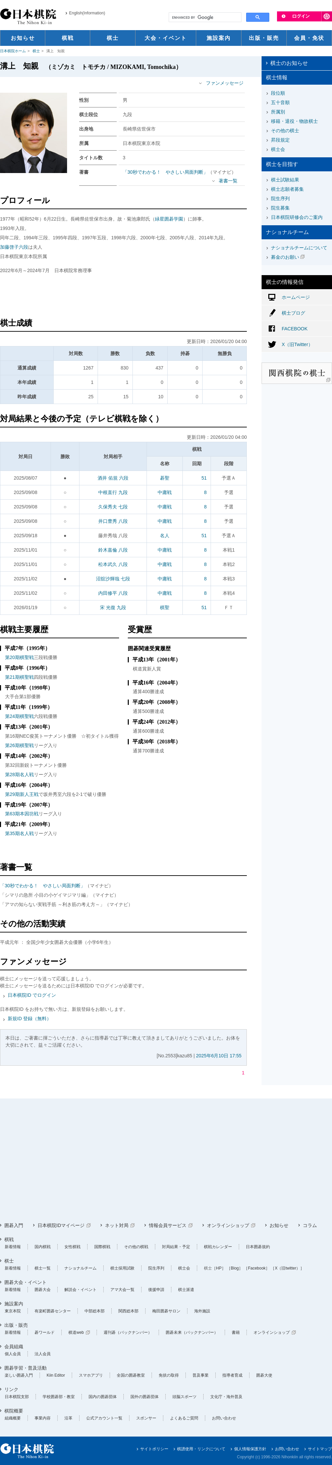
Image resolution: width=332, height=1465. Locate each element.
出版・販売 (16, 1325)
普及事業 (200, 1375)
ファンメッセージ (224, 83)
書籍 (236, 1332)
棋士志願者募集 (287, 189)
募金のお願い (285, 257)
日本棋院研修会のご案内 (297, 217)
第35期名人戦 (19, 833)
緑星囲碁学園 (169, 219)
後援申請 (156, 1289)
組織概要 (13, 1418)
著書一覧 (228, 180)
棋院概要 (13, 1410)
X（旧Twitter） (297, 344)
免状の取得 (169, 1375)
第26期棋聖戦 (19, 745)
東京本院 (13, 1311)
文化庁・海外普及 (226, 1396)
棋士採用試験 (122, 1268)
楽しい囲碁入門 (19, 1375)
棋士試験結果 (285, 179)
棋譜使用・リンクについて (201, 1449)
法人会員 (43, 1354)
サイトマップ (320, 1449)
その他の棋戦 (136, 1246)
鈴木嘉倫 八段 (113, 550)
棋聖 (164, 607)
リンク (11, 1389)
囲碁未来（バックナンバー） (192, 1332)
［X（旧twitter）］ (287, 1268)
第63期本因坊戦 (22, 813)
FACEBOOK (295, 328)
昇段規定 (280, 140)
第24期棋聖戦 (19, 716)
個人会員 (13, 1354)
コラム (310, 1225)
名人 (164, 535)
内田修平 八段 (113, 593)
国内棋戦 (43, 1246)
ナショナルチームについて (299, 247)
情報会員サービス (167, 1225)
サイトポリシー (154, 1449)
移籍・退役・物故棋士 (294, 121)
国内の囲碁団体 (103, 1396)
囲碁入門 (13, 1225)
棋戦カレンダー (218, 1246)
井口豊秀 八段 (113, 521)
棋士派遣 (186, 1289)
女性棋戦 (72, 1246)
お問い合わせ (224, 1418)
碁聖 (164, 478)
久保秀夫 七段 (113, 506)
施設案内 (13, 1303)
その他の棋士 (285, 130)
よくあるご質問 (184, 1418)
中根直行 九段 (113, 492)
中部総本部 (95, 1311)
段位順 (278, 93)
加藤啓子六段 (14, 247)
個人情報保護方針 (250, 1449)
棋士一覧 (43, 1268)
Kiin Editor (56, 1375)
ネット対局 (116, 1225)
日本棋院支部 (17, 1396)
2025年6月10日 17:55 (218, 1055)
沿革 (68, 1418)
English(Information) (87, 13)
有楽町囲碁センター (53, 1311)
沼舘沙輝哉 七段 (113, 578)
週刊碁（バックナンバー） (128, 1332)
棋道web (76, 1332)
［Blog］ (235, 1268)
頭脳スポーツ (184, 1396)
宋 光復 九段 (113, 607)
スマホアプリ (91, 1375)
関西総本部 (128, 1311)
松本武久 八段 (113, 564)
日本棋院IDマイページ (61, 1225)
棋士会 (278, 149)
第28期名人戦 (19, 774)
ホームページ (296, 297)
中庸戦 (165, 492)
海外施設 (202, 1311)
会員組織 (13, 1346)
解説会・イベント (80, 1289)
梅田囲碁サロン (166, 1311)
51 (204, 478)
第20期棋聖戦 (19, 657)
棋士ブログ (293, 313)
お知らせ (279, 1225)
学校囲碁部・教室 (59, 1396)
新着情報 (13, 1246)
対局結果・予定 (176, 1246)
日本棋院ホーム (13, 51)
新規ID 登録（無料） (29, 1018)
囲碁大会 (43, 1289)
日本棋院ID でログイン (32, 995)
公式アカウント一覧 (104, 1418)
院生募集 (280, 208)
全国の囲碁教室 (131, 1375)
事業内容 (43, 1418)
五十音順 (280, 102)
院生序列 (280, 198)
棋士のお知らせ (289, 63)
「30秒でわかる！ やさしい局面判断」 (165, 172)
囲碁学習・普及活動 (25, 1368)
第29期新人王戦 (22, 794)
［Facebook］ (257, 1268)
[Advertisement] (123, 297)
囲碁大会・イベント (25, 1282)
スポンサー (146, 1418)
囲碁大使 (264, 1375)
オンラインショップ (228, 1225)
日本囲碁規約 (258, 1246)
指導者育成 (232, 1375)
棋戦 (9, 1239)
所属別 (278, 111)
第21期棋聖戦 (19, 677)
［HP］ (219, 1268)
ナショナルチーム (80, 1268)
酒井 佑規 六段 (113, 478)
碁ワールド (45, 1332)
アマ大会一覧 (122, 1289)
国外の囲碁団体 (144, 1396)
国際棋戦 (102, 1246)
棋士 (36, 51)
